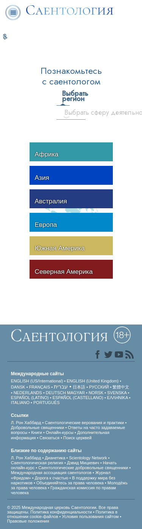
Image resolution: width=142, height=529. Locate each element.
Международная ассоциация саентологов (52, 472)
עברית (61, 387)
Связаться (49, 437)
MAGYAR (76, 392)
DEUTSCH (56, 392)
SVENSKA (116, 392)
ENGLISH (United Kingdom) (93, 381)
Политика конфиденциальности (61, 512)
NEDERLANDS (28, 392)
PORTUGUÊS (46, 402)
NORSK (96, 392)
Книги (36, 432)
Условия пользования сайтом (90, 516)
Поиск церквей (77, 437)
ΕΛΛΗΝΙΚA (117, 397)
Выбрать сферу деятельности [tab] (69, 112)
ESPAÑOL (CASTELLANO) (78, 397)
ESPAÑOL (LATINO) (30, 397)
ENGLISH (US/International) (37, 381)
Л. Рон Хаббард (26, 422)
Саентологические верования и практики (84, 422)
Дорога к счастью (51, 478)
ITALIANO (20, 402)
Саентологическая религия (37, 462)
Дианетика (55, 458)
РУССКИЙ (99, 387)
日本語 (79, 387)
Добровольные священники (37, 427)
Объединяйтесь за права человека (70, 483)
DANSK (18, 387)
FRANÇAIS (39, 387)
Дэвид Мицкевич (83, 462)
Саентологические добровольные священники (83, 467)
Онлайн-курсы (60, 432)
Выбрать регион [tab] (65, 96)
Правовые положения (28, 521)
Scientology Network (88, 458)
